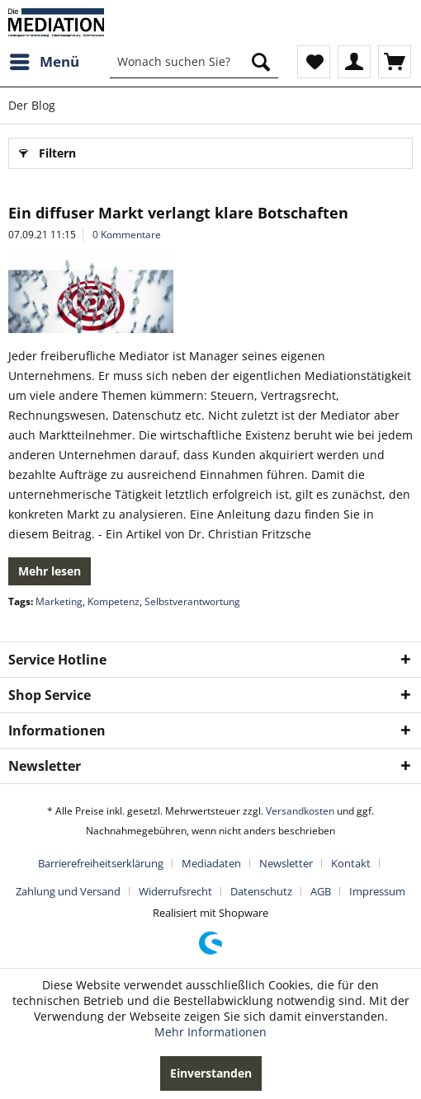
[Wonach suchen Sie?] (194, 61)
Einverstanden (211, 1073)
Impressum (377, 891)
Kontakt (351, 863)
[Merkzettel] (313, 61)
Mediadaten (211, 863)
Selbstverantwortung (192, 601)
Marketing (59, 601)
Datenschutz (261, 891)
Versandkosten (300, 811)
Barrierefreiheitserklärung (100, 863)
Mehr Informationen (210, 1032)
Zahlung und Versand (68, 891)
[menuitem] (44, 61)
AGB (320, 891)
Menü (44, 60)
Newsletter (286, 863)
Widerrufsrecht (175, 891)
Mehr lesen (49, 571)
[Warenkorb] (394, 61)
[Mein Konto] (354, 61)
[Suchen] (261, 61)
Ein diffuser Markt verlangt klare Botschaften (178, 213)
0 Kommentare (126, 235)
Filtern (47, 150)
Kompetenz (114, 601)
